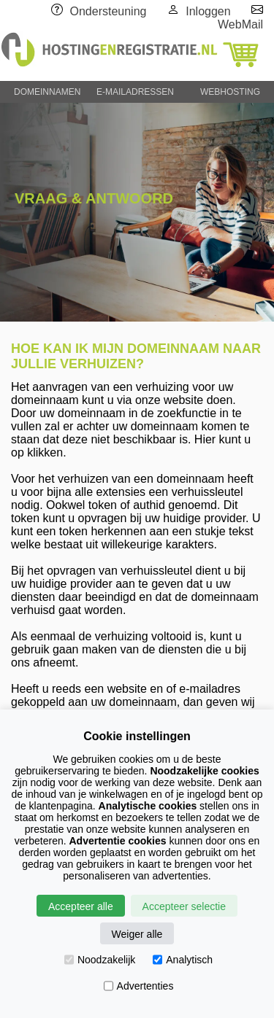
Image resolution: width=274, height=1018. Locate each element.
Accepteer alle (80, 906)
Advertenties (139, 986)
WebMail (240, 24)
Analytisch (183, 960)
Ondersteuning (108, 11)
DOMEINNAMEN (47, 92)
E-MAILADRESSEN (135, 92)
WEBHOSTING (230, 92)
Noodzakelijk (99, 960)
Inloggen (208, 11)
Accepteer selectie (184, 906)
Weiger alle (137, 934)
